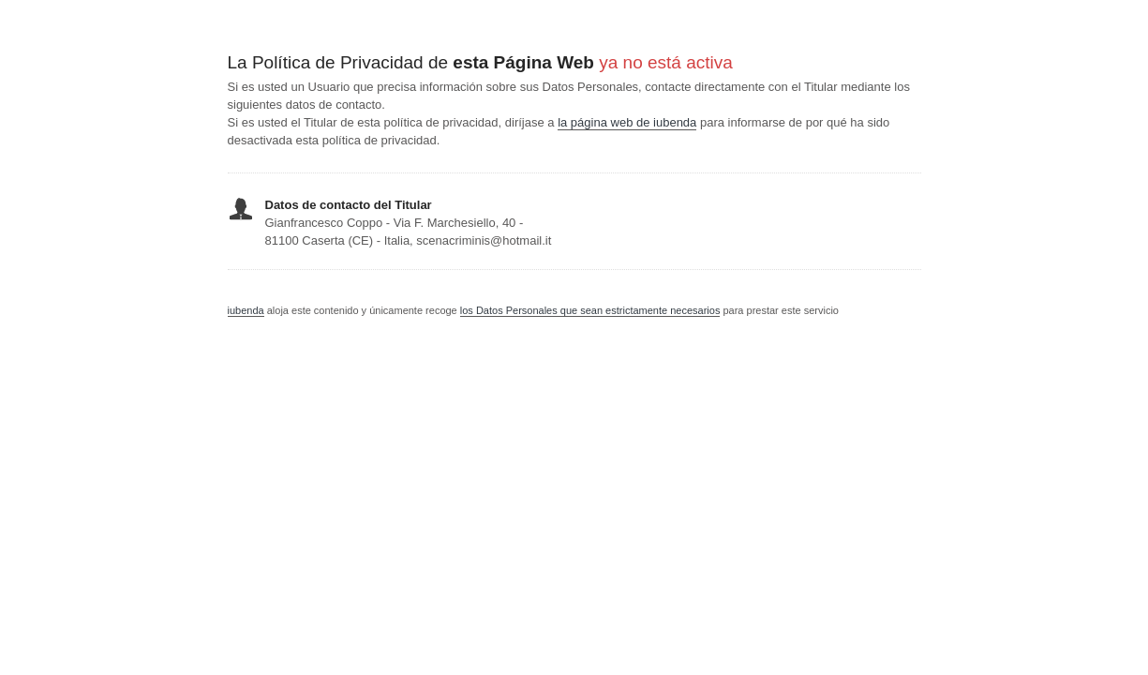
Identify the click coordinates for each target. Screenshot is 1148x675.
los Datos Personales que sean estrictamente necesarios (590, 310)
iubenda (246, 310)
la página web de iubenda (627, 122)
